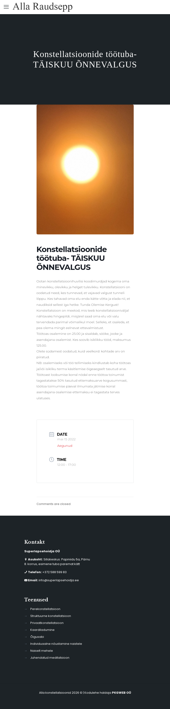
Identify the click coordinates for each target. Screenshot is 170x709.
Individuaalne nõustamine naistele (56, 644)
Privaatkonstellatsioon (47, 623)
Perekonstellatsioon (45, 609)
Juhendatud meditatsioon (49, 657)
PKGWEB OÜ (121, 692)
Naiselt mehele (41, 650)
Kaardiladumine (42, 630)
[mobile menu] (6, 7)
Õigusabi (37, 637)
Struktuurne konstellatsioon (50, 616)
